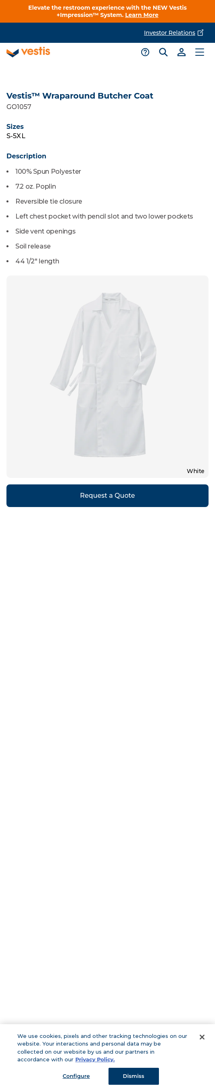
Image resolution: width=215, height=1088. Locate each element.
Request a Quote (107, 495)
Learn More (142, 15)
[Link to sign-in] (181, 52)
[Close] (202, 1041)
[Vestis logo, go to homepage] (28, 52)
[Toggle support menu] (145, 52)
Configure (76, 1079)
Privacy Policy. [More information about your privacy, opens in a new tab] (95, 1063)
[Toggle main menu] (199, 52)
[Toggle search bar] (163, 52)
